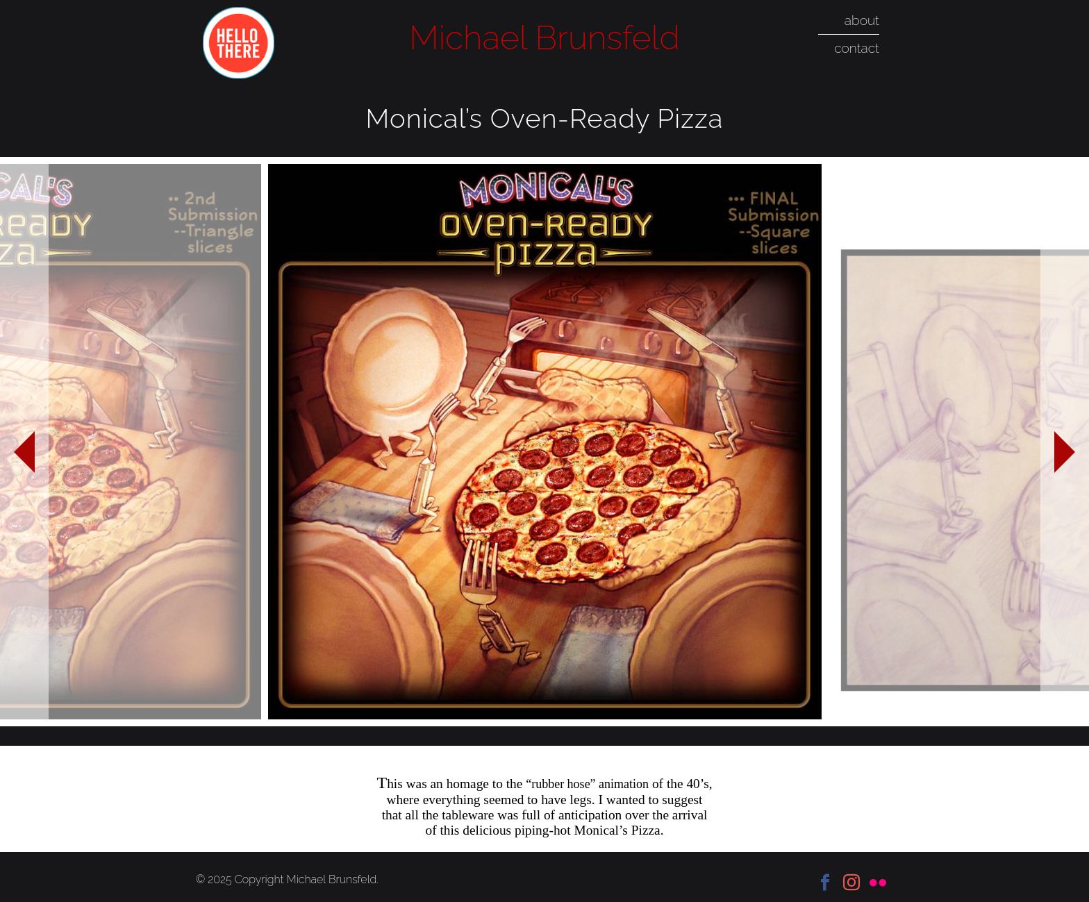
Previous (24, 441)
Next (1064, 441)
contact (856, 48)
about (862, 20)
